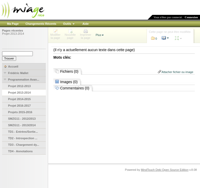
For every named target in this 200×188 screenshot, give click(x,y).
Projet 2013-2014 (13, 33)
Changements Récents (41, 23)
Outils (67, 23)
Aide (85, 23)
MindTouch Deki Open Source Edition (165, 169)
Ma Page (13, 23)
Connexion (191, 17)
